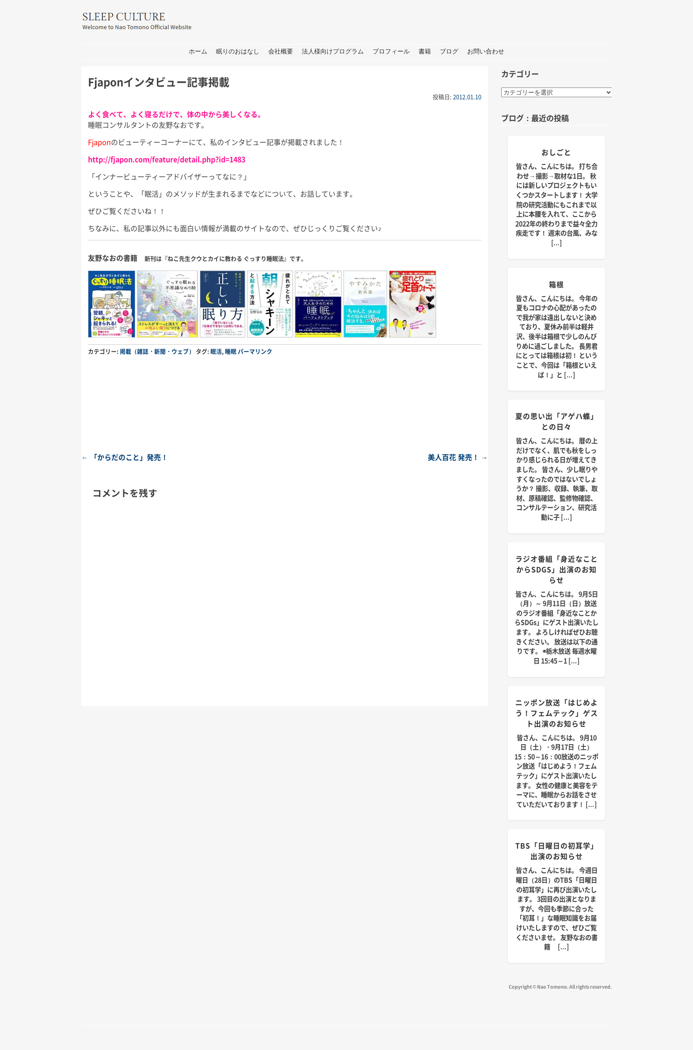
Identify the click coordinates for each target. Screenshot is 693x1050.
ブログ (449, 51)
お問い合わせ (485, 51)
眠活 (216, 351)
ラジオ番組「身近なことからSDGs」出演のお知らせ (556, 569)
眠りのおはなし (237, 51)
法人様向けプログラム (333, 51)
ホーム (198, 51)
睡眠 (230, 351)
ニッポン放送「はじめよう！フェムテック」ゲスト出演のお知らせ (556, 713)
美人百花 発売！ (458, 457)
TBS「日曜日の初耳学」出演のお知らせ (556, 850)
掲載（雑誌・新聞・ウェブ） (157, 351)
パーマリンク (255, 351)
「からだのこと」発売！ (124, 457)
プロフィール (391, 51)
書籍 (425, 51)
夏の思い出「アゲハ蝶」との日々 (556, 421)
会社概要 (280, 51)
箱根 (556, 284)
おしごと (556, 152)
